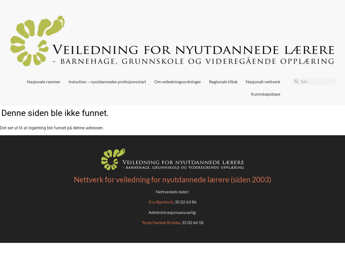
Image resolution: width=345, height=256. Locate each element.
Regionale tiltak (223, 81)
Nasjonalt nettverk (263, 81)
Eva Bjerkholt (161, 201)
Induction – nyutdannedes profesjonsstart (107, 81)
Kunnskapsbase (265, 93)
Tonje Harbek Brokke (161, 222)
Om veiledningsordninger (177, 81)
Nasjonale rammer (43, 81)
